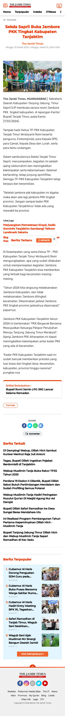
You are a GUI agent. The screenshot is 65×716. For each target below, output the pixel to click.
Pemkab (10, 405)
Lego (35, 699)
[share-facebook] (24, 425)
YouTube (47, 685)
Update (44, 240)
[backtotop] (32, 667)
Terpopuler (22, 11)
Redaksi (12, 691)
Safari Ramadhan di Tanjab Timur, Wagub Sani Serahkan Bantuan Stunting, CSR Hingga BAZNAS (24, 622)
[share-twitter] (29, 425)
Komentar (32, 433)
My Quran (34, 695)
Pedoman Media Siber (29, 691)
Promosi (22, 695)
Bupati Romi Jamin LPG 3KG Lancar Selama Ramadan (29, 391)
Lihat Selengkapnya (32, 654)
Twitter (40, 685)
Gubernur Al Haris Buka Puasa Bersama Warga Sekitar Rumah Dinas (23, 589)
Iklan (13, 695)
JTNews (51, 11)
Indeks (37, 11)
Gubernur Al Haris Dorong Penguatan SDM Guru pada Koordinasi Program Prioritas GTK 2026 (22, 572)
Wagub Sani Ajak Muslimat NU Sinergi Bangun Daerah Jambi (23, 639)
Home (7, 11)
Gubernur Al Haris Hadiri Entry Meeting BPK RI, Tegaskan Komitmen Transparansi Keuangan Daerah (22, 606)
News (54, 691)
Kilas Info (26, 699)
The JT (46, 691)
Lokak (51, 695)
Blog (43, 695)
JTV (42, 699)
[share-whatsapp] (35, 425)
